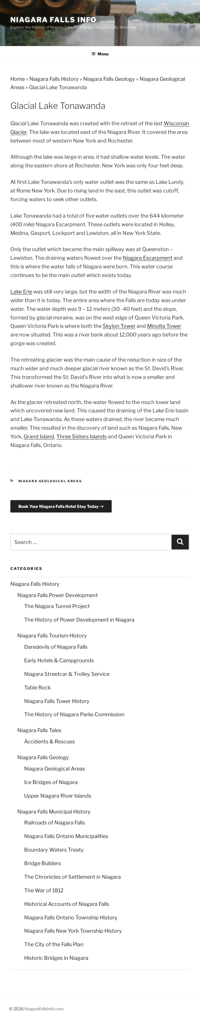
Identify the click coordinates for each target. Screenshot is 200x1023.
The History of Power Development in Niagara (79, 620)
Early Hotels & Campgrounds (59, 660)
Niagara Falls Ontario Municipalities (66, 836)
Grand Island (39, 436)
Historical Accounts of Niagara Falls (66, 904)
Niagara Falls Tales (39, 730)
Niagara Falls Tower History (56, 701)
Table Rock (37, 688)
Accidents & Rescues (49, 741)
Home (17, 79)
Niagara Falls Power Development (57, 595)
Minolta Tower (164, 326)
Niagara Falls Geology (109, 79)
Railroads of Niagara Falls (54, 823)
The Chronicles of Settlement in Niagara (72, 877)
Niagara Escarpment (147, 258)
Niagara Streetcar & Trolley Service (66, 674)
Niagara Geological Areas (50, 481)
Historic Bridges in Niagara (56, 958)
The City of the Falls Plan (53, 944)
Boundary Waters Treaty (54, 850)
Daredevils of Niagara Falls (55, 647)
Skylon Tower (119, 326)
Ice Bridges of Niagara (51, 782)
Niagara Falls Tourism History (52, 636)
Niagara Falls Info (53, 20)
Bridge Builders (42, 863)
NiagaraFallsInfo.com (44, 1008)
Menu (100, 53)
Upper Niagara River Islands (57, 796)
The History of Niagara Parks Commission (74, 714)
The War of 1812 (44, 890)
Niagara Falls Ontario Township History (70, 917)
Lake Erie (21, 292)
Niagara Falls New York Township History (73, 931)
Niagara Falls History (54, 79)
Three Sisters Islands (81, 436)
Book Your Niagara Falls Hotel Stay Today (61, 506)
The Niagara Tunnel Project (57, 606)
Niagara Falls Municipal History (54, 812)
